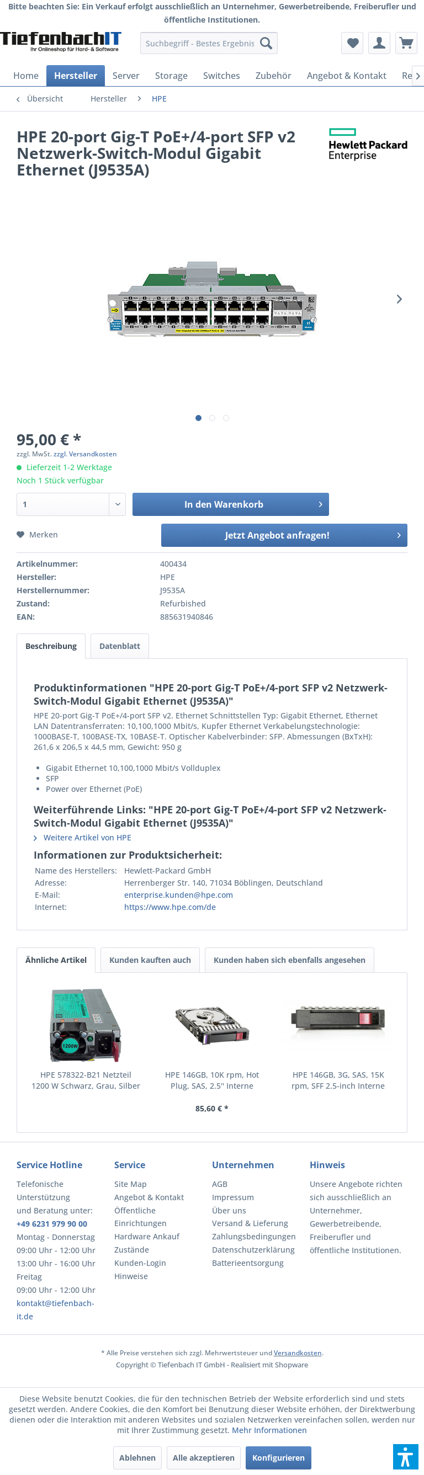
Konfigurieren (278, 1457)
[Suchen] (266, 43)
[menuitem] (209, 43)
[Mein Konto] (379, 43)
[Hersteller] (75, 75)
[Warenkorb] (406, 43)
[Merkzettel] (352, 43)
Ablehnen (137, 1457)
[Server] (126, 75)
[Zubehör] (273, 75)
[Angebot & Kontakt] (346, 75)
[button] (405, 1456)
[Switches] (221, 75)
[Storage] (171, 75)
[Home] (26, 75)
